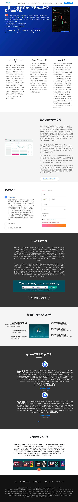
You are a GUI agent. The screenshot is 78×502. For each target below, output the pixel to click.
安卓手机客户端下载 (45, 415)
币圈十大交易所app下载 (23, 3)
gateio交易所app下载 (35, 3)
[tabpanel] (44, 376)
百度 (15, 481)
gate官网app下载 (57, 3)
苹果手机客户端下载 (45, 388)
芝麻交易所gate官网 (46, 3)
